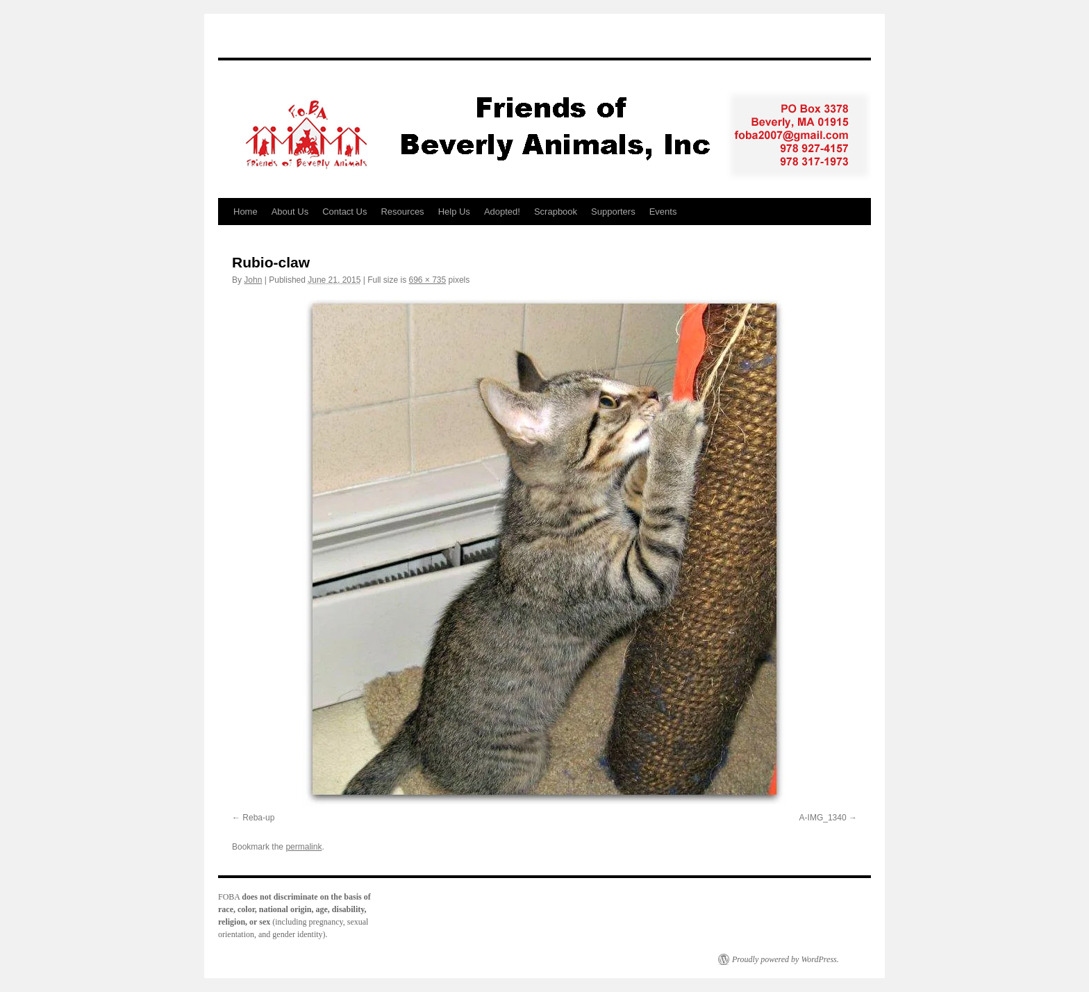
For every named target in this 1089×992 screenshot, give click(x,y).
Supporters (613, 211)
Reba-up (258, 817)
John (253, 280)
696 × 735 (428, 280)
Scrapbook (555, 211)
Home (245, 211)
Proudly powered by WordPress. (785, 959)
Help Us (454, 211)
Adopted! (502, 211)
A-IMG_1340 (823, 817)
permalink (303, 847)
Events (663, 211)
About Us (290, 211)
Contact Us (344, 211)
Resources (402, 211)
